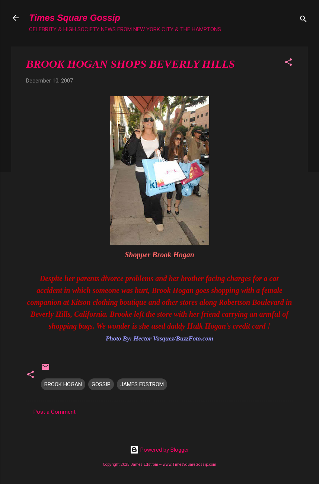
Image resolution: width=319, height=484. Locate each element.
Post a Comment (55, 412)
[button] (288, 63)
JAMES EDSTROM (142, 384)
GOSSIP (101, 384)
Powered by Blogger (159, 449)
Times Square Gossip (74, 18)
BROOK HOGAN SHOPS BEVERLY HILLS (130, 64)
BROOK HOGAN (63, 384)
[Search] (303, 20)
